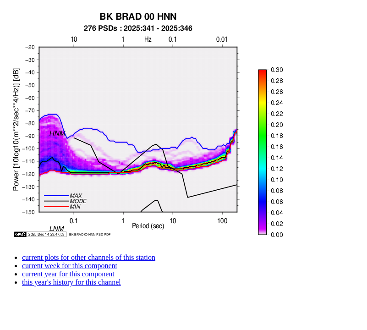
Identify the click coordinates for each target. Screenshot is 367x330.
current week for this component (69, 266)
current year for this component (68, 274)
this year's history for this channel (71, 282)
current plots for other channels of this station (88, 257)
